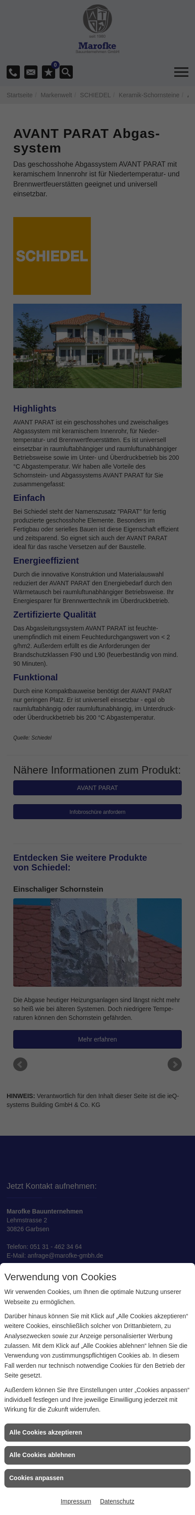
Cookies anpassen (36, 1477)
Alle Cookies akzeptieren (45, 1432)
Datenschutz (117, 1501)
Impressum (75, 1501)
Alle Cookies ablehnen (42, 1454)
